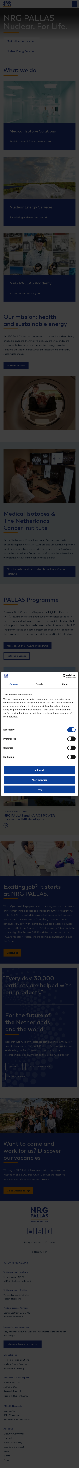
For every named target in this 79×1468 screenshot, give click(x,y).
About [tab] (65, 684)
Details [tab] (39, 684)
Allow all (39, 770)
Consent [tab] (14, 684)
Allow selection (39, 780)
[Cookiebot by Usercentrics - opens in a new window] (63, 676)
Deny (39, 789)
